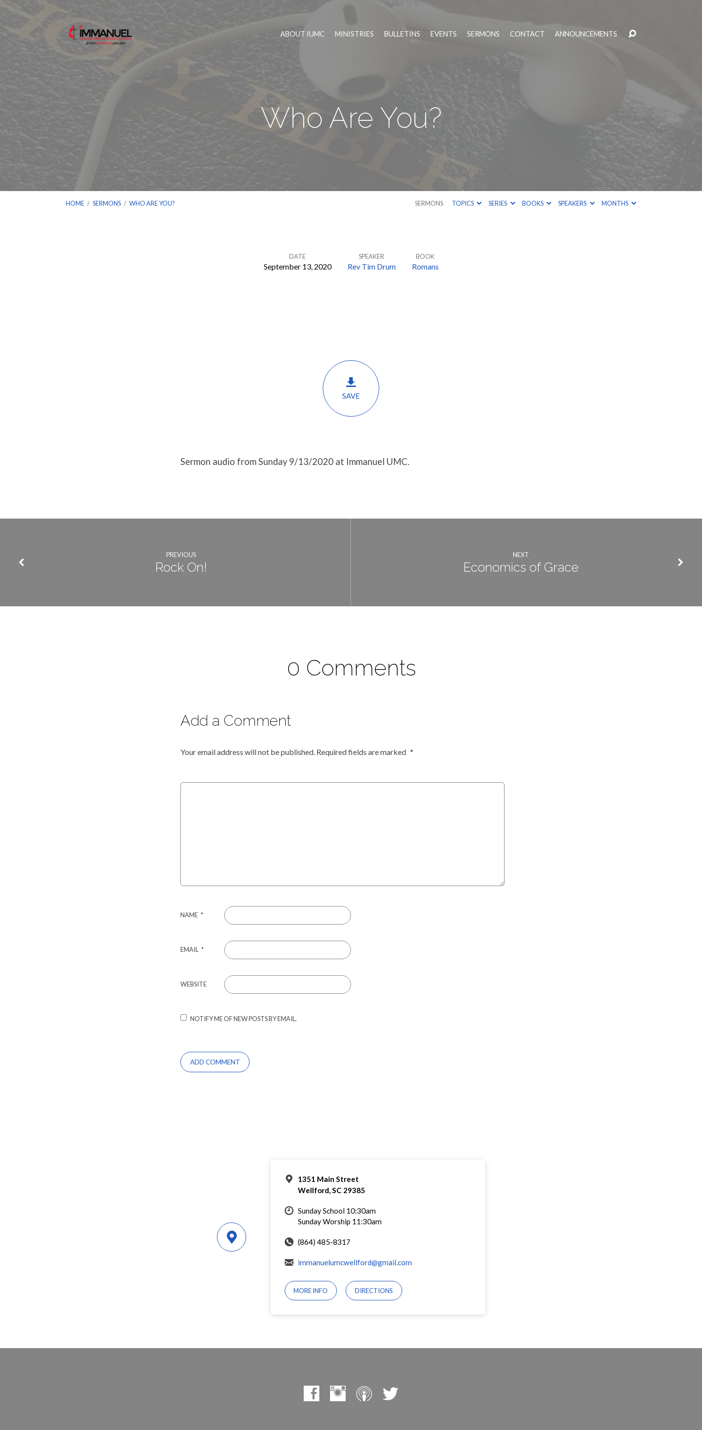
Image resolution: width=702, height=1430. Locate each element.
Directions (374, 1291)
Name (191, 915)
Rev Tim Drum (372, 266)
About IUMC (302, 34)
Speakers (576, 203)
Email (192, 949)
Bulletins (402, 34)
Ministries (354, 34)
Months (619, 203)
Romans (425, 266)
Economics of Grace (521, 567)
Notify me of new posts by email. (243, 1019)
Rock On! (181, 567)
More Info (310, 1291)
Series (501, 203)
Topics (467, 203)
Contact (527, 34)
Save (351, 388)
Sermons (483, 34)
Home (75, 203)
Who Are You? (152, 203)
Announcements (586, 34)
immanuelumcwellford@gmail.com (355, 1262)
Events (443, 34)
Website (193, 984)
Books (536, 203)
